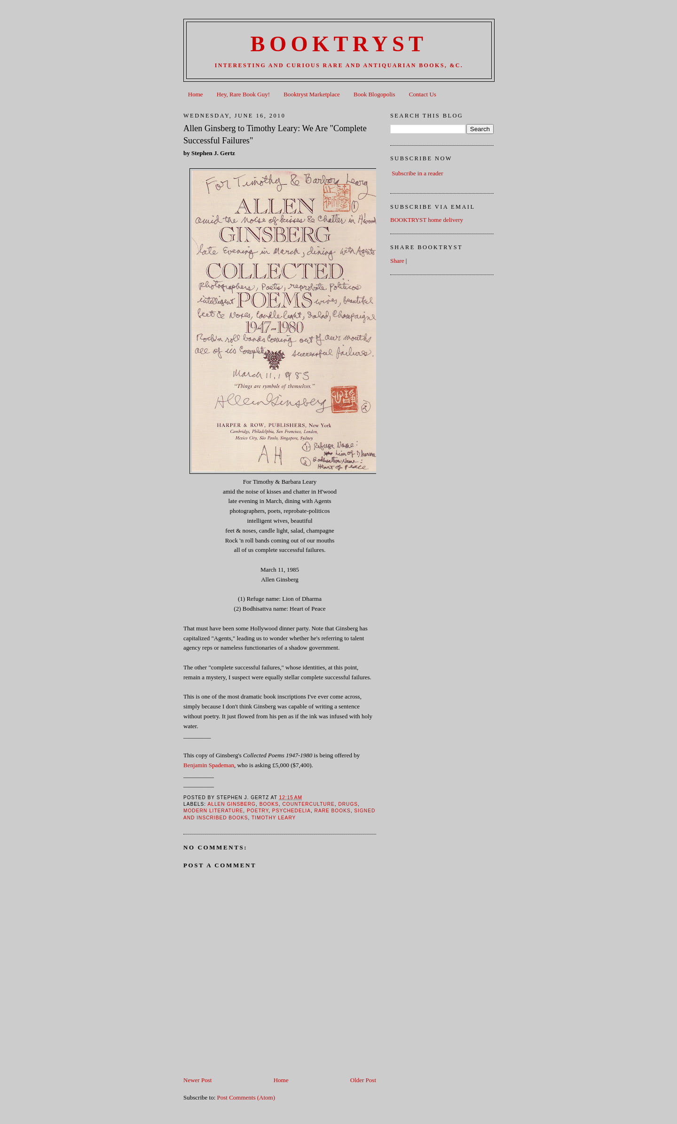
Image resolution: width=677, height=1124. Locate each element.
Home (195, 94)
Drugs (348, 804)
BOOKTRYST (339, 44)
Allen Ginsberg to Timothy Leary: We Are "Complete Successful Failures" (275, 134)
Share (397, 260)
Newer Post (197, 1080)
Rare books (333, 810)
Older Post (363, 1080)
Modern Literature (213, 810)
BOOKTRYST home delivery (426, 219)
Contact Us (422, 94)
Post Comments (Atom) (246, 1097)
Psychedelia (291, 810)
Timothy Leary (274, 817)
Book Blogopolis (374, 94)
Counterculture (308, 804)
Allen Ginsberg (231, 804)
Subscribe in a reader (417, 173)
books (269, 804)
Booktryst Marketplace (311, 94)
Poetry (257, 810)
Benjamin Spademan (208, 765)
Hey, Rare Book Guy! (243, 94)
